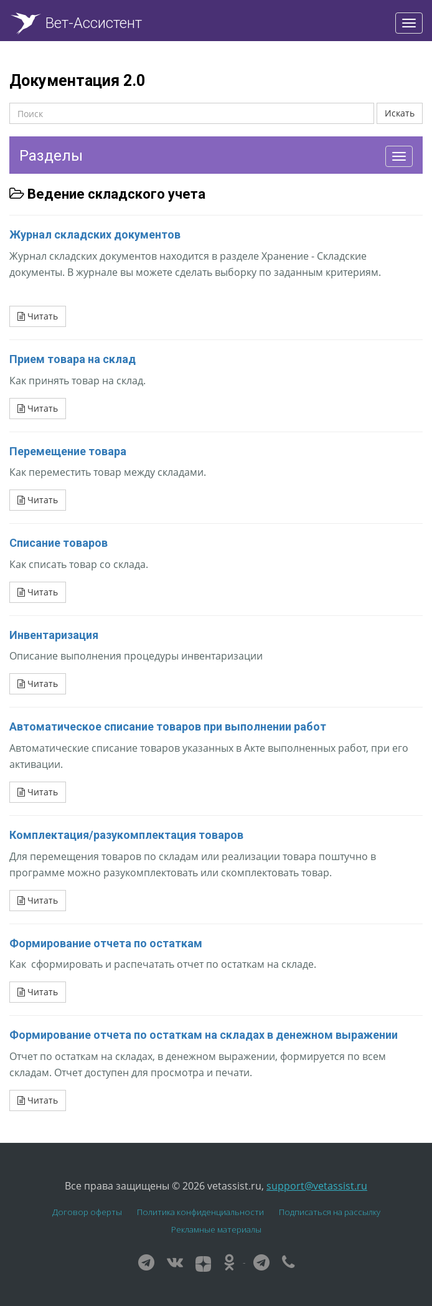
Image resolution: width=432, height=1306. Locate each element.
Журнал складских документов (95, 234)
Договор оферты (87, 1212)
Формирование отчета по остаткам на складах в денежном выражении (203, 1034)
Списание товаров (58, 542)
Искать (400, 113)
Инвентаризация (53, 634)
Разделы (51, 155)
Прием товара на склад (72, 359)
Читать (37, 316)
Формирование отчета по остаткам (105, 943)
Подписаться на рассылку (329, 1212)
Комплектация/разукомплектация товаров (126, 834)
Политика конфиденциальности (200, 1212)
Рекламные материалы (216, 1229)
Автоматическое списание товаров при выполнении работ (167, 726)
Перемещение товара (67, 451)
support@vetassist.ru (316, 1186)
